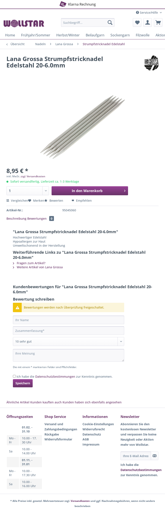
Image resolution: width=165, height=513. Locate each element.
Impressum (90, 444)
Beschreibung (16, 218)
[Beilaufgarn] (95, 35)
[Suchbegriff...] (88, 22)
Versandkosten (80, 501)
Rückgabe (51, 434)
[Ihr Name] (68, 320)
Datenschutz (91, 434)
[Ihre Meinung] (68, 355)
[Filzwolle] (143, 35)
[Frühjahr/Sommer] (35, 35)
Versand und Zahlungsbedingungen (60, 426)
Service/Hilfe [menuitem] (147, 12)
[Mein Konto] (147, 22)
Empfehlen (82, 200)
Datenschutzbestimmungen (55, 376)
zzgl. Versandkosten (33, 176)
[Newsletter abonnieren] (154, 456)
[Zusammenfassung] (68, 330)
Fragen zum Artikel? (29, 263)
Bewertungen (40, 218)
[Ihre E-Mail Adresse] (136, 456)
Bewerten (54, 200)
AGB (85, 439)
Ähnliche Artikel (17, 402)
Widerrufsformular (58, 439)
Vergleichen (17, 200)
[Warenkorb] (158, 22)
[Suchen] (110, 22)
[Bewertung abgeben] (68, 341)
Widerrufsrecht (93, 429)
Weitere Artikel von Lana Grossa (38, 267)
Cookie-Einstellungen (98, 424)
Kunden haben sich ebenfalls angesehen (92, 402)
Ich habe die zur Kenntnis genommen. (65, 376)
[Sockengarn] (120, 35)
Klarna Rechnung (77, 3)
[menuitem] (88, 24)
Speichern (22, 383)
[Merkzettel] (137, 22)
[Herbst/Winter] (68, 35)
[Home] (10, 35)
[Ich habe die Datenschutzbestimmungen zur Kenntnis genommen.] (14, 376)
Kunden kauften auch (46, 402)
